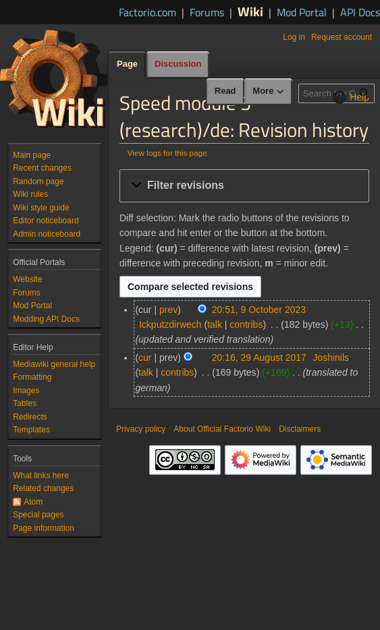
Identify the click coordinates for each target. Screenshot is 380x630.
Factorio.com (147, 12)
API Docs (360, 12)
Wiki (250, 11)
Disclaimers (300, 429)
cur (144, 357)
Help (349, 97)
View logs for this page (167, 152)
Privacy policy (140, 429)
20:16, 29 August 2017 (259, 357)
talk (214, 324)
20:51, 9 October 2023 (259, 309)
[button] (244, 186)
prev (168, 309)
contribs (246, 324)
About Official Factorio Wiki (222, 429)
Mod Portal (302, 12)
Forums (207, 12)
